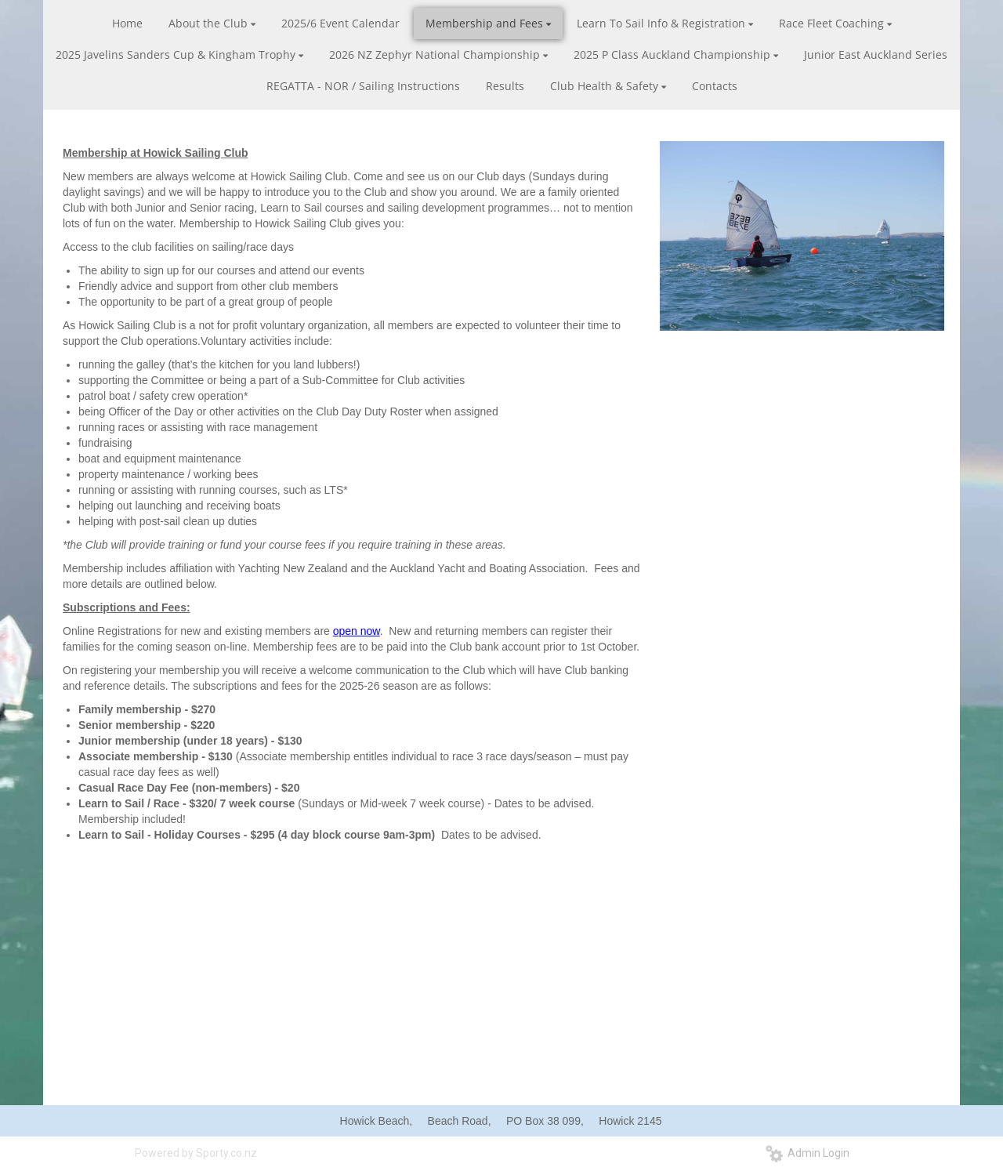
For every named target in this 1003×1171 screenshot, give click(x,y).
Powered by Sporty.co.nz (196, 1153)
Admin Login (807, 1153)
